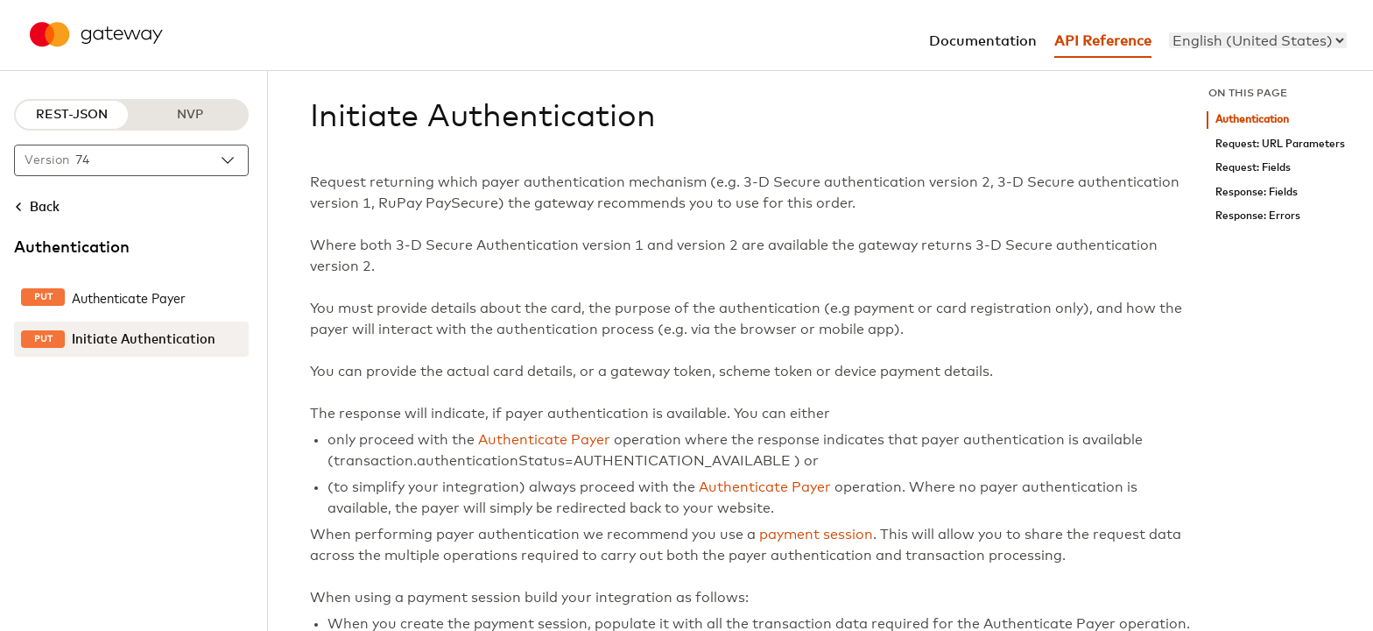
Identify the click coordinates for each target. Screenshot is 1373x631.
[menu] (1258, 40)
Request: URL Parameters (1280, 144)
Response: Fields (1256, 192)
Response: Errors (1257, 216)
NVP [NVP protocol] (190, 115)
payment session (816, 535)
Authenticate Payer (544, 440)
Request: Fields (1253, 168)
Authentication (1252, 119)
